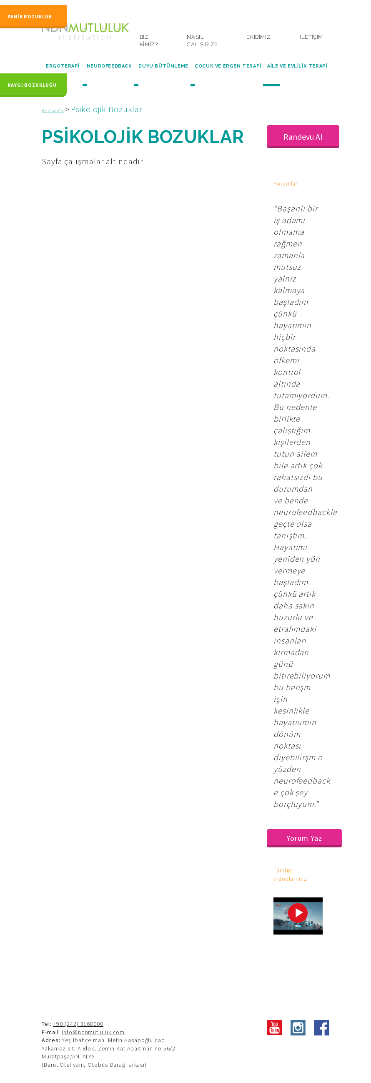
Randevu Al (303, 136)
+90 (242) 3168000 (78, 1024)
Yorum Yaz (304, 838)
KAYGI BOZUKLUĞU (32, 82)
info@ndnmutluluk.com (93, 1032)
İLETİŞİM (311, 37)
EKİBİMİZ (258, 37)
